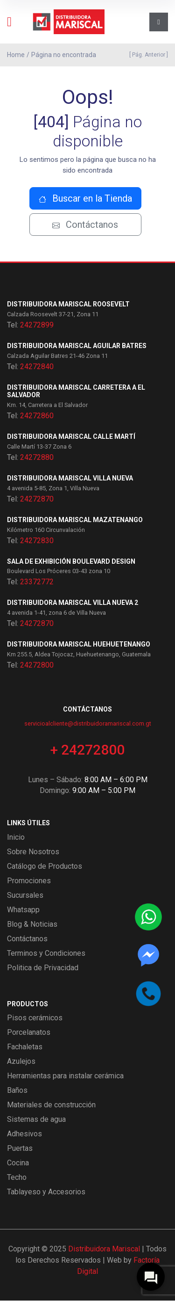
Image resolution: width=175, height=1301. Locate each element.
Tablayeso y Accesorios (46, 1192)
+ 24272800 (87, 749)
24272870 (37, 498)
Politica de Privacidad (42, 967)
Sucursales (25, 895)
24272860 (37, 416)
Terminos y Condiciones (46, 953)
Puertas (20, 1148)
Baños (17, 1090)
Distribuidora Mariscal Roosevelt (68, 304)
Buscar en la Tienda (85, 198)
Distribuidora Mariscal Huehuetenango (78, 644)
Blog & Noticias (32, 924)
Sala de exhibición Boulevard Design (71, 561)
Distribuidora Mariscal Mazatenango (75, 519)
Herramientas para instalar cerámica (65, 1076)
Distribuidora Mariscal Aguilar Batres (77, 345)
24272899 (37, 324)
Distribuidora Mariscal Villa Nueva (70, 478)
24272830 (37, 540)
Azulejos (21, 1061)
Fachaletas (24, 1047)
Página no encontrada (63, 54)
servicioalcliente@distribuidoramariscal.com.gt (87, 723)
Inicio (16, 837)
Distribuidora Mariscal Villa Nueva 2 (72, 603)
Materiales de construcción (51, 1105)
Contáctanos (85, 224)
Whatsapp (23, 909)
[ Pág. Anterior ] (147, 54)
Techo (17, 1177)
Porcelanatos (28, 1032)
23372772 (37, 582)
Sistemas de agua (36, 1119)
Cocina (18, 1163)
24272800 (37, 665)
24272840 (37, 366)
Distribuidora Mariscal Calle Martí (71, 437)
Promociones (29, 880)
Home (16, 54)
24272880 (37, 457)
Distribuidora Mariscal (104, 1249)
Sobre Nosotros (33, 851)
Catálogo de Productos (44, 866)
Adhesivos (24, 1134)
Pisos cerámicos (35, 1018)
